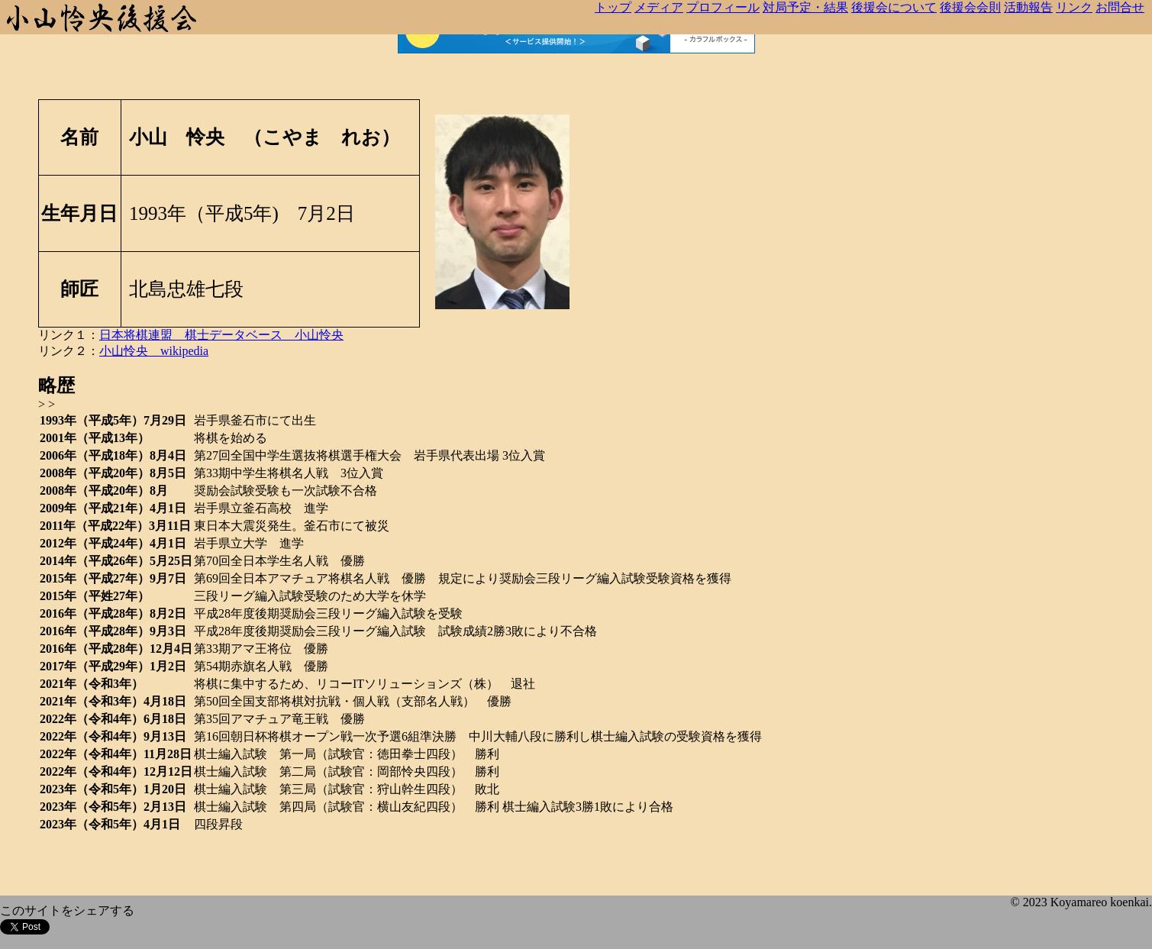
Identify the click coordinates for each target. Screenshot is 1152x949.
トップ (613, 7)
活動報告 (1028, 7)
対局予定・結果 (805, 7)
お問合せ (1120, 7)
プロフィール (723, 7)
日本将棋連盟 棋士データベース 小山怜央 (221, 334)
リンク (1074, 7)
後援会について (894, 7)
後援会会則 (970, 7)
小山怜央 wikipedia (153, 350)
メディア (658, 7)
